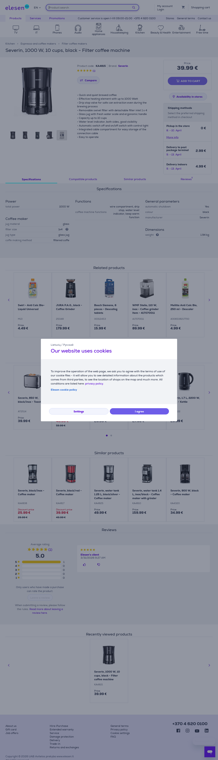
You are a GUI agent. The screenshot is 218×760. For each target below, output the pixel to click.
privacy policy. (94, 383)
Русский (68, 344)
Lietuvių (56, 344)
